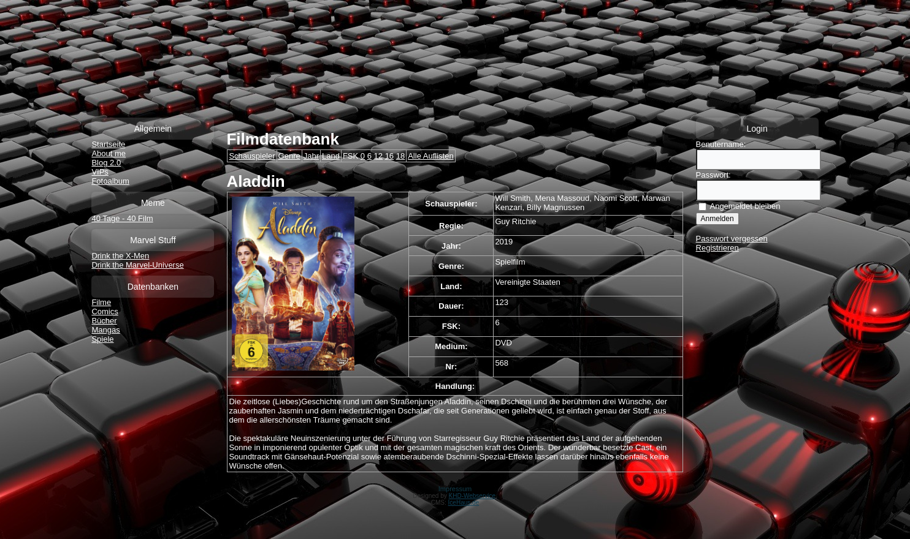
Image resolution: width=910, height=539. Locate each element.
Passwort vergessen (732, 238)
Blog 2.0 (106, 162)
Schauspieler (252, 155)
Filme (101, 302)
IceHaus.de (464, 502)
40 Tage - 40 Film (122, 218)
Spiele (102, 339)
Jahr (311, 155)
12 (378, 155)
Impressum (455, 488)
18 (400, 155)
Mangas (105, 329)
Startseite (108, 144)
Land (331, 155)
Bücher (104, 320)
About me (108, 153)
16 (389, 155)
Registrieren (717, 247)
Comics (104, 311)
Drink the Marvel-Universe (137, 265)
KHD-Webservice (472, 495)
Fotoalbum (110, 181)
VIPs (99, 171)
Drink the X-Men (120, 255)
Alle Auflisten (430, 155)
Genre (289, 155)
